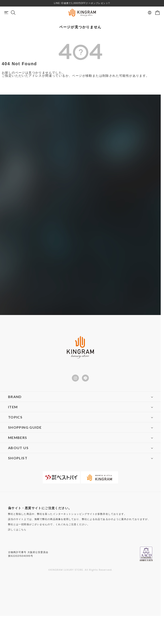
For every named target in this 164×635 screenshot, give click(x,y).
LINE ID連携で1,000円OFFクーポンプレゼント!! (82, 3)
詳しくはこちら (17, 529)
